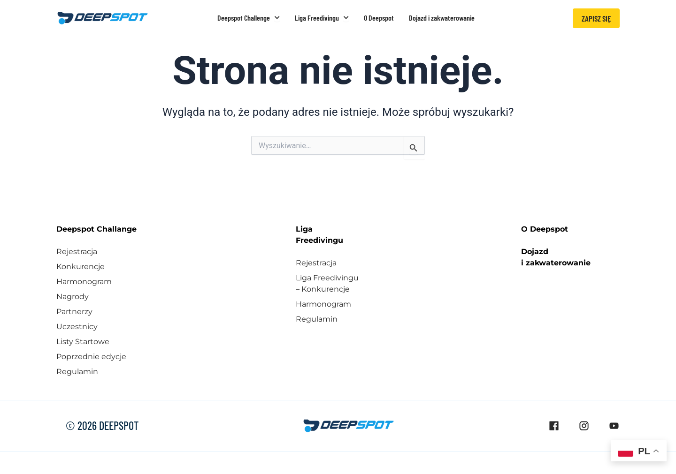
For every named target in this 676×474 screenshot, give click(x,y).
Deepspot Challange (96, 229)
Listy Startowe (82, 341)
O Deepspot (544, 229)
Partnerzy (74, 311)
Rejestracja (76, 251)
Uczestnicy (77, 326)
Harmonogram (84, 281)
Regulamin (77, 371)
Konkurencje (80, 266)
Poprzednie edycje (91, 356)
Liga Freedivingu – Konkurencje (327, 283)
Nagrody (72, 296)
